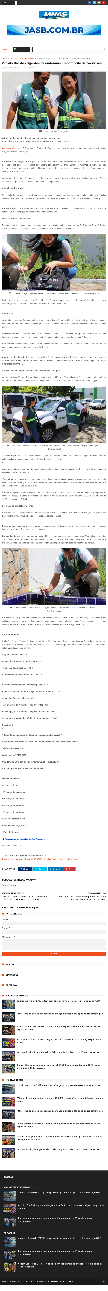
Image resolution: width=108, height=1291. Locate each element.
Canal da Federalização (12, 865)
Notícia (14, 59)
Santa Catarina (27, 59)
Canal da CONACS (33, 865)
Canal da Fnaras (51, 865)
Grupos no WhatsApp (11, 154)
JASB (16, 147)
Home (4, 50)
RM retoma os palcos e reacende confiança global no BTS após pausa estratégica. (60, 1019)
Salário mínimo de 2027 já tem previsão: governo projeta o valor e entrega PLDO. (58, 1007)
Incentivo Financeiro (68, 865)
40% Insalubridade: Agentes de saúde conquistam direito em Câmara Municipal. (58, 1058)
